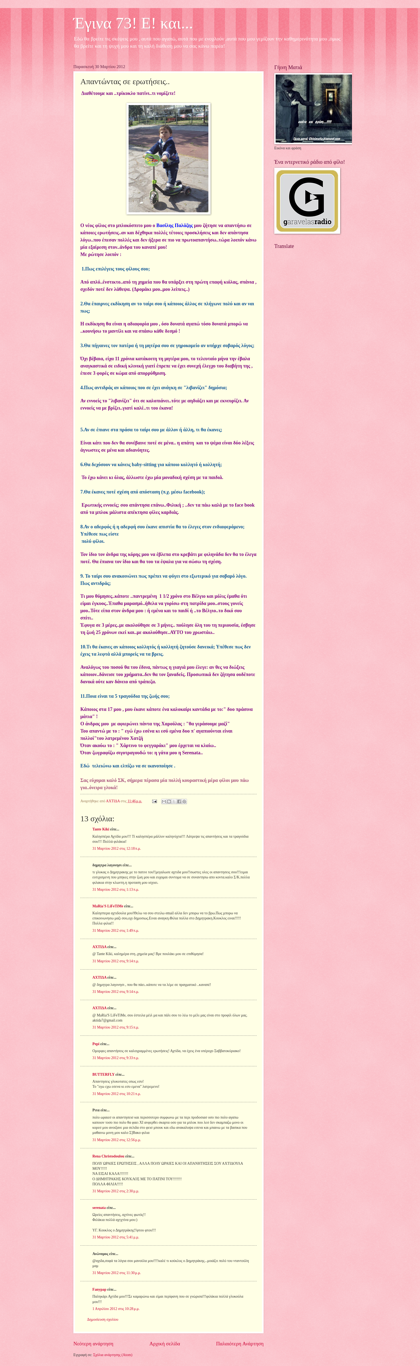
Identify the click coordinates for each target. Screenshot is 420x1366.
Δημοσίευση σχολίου (102, 1319)
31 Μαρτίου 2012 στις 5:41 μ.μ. (115, 1237)
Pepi (95, 1044)
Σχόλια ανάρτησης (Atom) (112, 1355)
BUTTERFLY (103, 1074)
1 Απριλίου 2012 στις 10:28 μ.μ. (116, 1309)
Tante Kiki (100, 829)
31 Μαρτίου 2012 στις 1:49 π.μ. (115, 931)
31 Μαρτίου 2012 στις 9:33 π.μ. (115, 1058)
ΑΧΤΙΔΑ (99, 947)
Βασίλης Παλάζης (174, 225)
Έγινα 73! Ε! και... (133, 23)
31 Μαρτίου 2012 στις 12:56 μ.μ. (116, 1140)
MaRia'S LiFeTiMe (107, 906)
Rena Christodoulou (108, 1156)
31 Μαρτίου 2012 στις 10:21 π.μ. (116, 1094)
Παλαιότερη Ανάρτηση (240, 1343)
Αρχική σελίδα (164, 1343)
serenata (99, 1208)
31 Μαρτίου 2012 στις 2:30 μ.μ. (115, 1191)
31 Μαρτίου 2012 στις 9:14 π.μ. (115, 961)
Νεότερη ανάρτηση (93, 1343)
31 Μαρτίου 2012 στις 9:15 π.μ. (115, 1027)
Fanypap (99, 1289)
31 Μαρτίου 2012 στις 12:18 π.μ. (116, 849)
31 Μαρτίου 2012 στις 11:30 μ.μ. (116, 1273)
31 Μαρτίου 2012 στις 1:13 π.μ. (115, 890)
